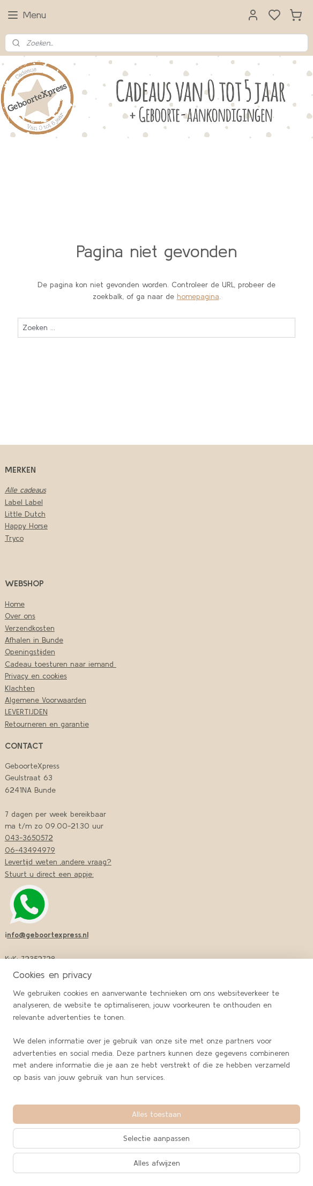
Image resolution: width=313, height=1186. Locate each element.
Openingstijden (30, 651)
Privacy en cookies (36, 676)
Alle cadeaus (25, 490)
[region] (156, 1039)
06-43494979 (30, 850)
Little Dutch (25, 514)
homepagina (198, 296)
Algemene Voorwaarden (45, 700)
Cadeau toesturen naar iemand (60, 664)
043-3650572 (29, 837)
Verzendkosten (30, 628)
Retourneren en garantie (47, 724)
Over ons (20, 615)
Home (15, 604)
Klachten (20, 688)
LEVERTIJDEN (26, 711)
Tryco (14, 538)
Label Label (24, 502)
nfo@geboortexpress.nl (47, 934)
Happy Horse (26, 525)
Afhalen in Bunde (34, 640)
